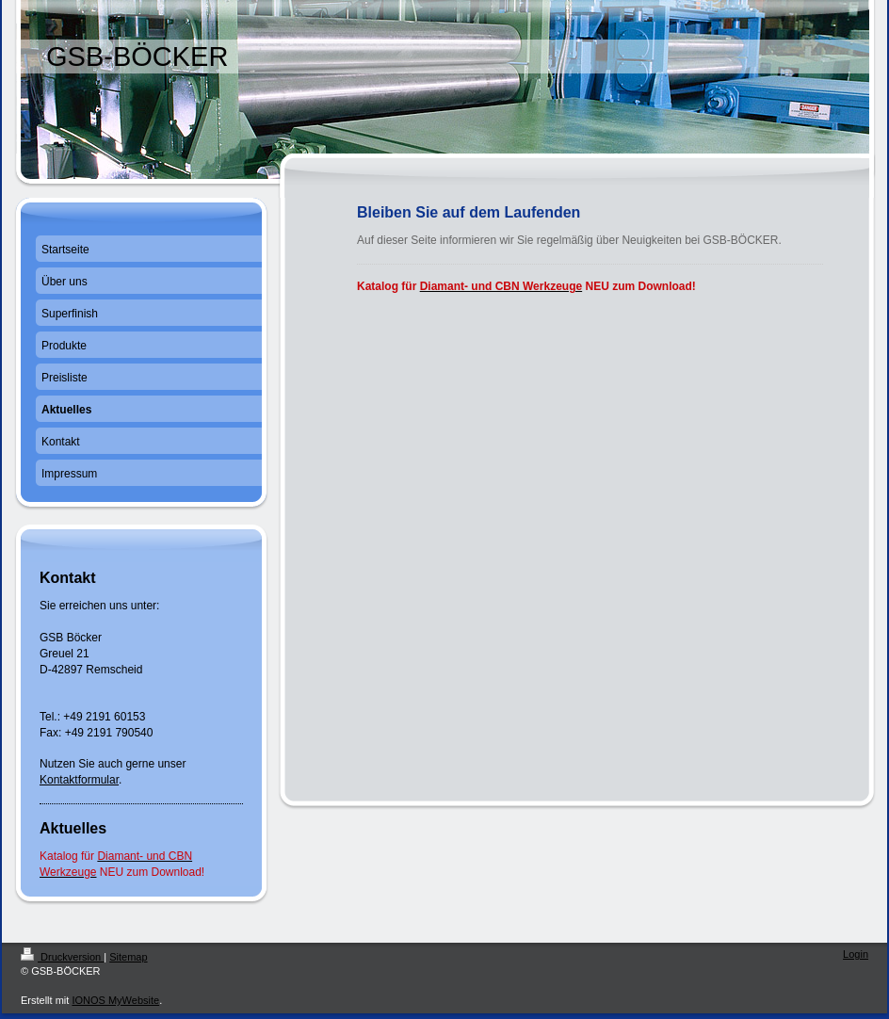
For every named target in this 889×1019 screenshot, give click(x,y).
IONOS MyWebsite (115, 1000)
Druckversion (62, 956)
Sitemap (128, 956)
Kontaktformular (79, 779)
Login (855, 954)
